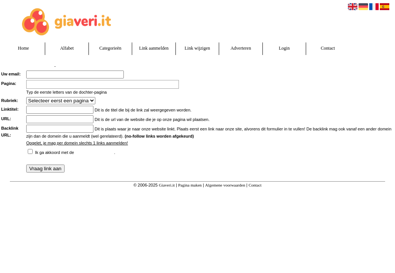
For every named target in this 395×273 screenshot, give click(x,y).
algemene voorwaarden (94, 151)
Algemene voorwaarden (225, 185)
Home (23, 48)
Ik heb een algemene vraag (79, 66)
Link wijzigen (197, 48)
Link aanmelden (154, 48)
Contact (328, 48)
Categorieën (111, 48)
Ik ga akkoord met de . (75, 152)
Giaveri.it (167, 185)
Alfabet (67, 48)
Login (284, 48)
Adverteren (241, 48)
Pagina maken (190, 185)
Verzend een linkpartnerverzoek (26, 66)
